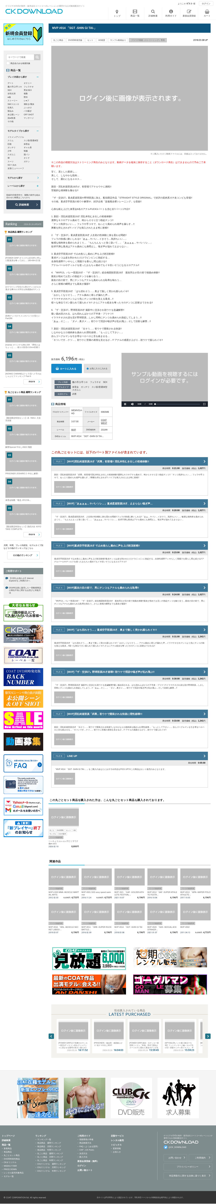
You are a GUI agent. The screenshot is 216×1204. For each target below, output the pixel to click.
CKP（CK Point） (87, 1150)
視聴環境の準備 (86, 1139)
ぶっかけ (28, 107)
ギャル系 (28, 147)
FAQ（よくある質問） (89, 1146)
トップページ (8, 1136)
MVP (73, 430)
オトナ (27, 158)
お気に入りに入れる (98, 368)
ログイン (206, 3)
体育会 (75, 387)
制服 (26, 151)
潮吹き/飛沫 (29, 104)
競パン (27, 154)
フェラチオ (95, 382)
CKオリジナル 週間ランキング (51, 1164)
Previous (51, 1036)
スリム (11, 140)
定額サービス (117, 1136)
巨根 (10, 144)
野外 (26, 97)
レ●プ (26, 100)
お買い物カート (85, 1170)
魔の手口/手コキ (80, 382)
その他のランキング (22, 555)
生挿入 (11, 107)
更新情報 (117, 1148)
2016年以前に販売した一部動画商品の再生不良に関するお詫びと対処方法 (25, 590)
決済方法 (83, 1153)
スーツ (11, 161)
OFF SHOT (29, 114)
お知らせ (117, 1152)
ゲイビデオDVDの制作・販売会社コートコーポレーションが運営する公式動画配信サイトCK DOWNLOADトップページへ (34, 11)
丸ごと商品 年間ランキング (50, 1160)
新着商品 (8, 1148)
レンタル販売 (117, 1140)
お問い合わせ (174, 1158)
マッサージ (29, 118)
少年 (10, 151)
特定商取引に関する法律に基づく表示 (187, 1176)
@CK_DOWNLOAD (177, 1147)
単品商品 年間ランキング (49, 1150)
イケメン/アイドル (16, 137)
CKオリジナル (10, 1162)
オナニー (28, 83)
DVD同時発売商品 (12, 1159)
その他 (11, 121)
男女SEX (28, 90)
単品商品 (8, 1152)
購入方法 (83, 1157)
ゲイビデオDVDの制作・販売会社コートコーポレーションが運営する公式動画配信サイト (45, 6)
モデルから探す (15, 178)
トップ (117, 16)
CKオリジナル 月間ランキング (51, 1167)
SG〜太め (12, 165)
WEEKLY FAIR (10, 1166)
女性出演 (11, 93)
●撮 (9, 97)
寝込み (11, 111)
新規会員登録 (189, 16)
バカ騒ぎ (28, 111)
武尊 (74, 394)
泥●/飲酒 (11, 118)
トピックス (116, 1145)
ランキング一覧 (44, 1139)
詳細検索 (24, 204)
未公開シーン (13, 114)
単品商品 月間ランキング (49, 1146)
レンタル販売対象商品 (14, 1173)
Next (208, 1036)
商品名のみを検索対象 (20, 63)
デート (11, 83)
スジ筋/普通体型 (99, 387)
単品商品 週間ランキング (49, 1143)
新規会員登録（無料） (88, 1161)
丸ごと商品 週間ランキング (50, 1153)
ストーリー (12, 100)
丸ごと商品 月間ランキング (50, 1157)
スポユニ (76, 390)
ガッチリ (85, 387)
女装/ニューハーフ (16, 168)
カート (207, 16)
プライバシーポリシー (187, 1167)
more (32, 381)
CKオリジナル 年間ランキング (51, 1171)
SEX (105, 382)
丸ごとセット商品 (12, 1155)
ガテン (27, 161)
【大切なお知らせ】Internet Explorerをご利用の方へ (21, 579)
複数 (26, 93)
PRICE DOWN (10, 1169)
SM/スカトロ (13, 104)
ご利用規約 (200, 1158)
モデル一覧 (9, 1176)
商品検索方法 (85, 1143)
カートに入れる (68, 368)
